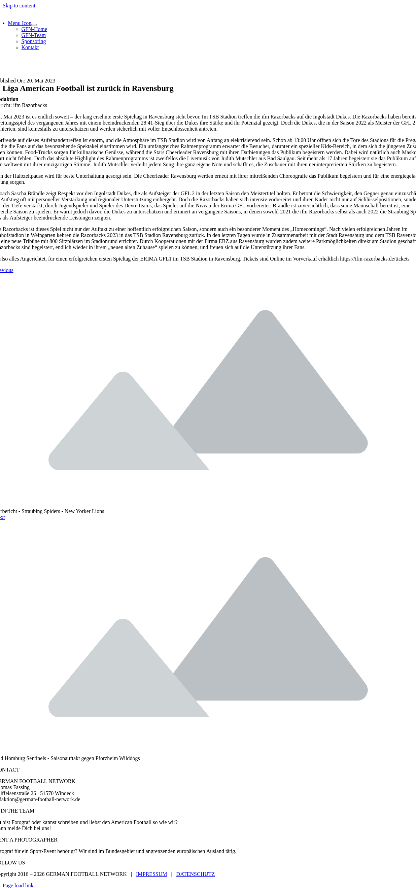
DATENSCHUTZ (195, 874)
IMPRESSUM (151, 874)
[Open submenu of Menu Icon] (34, 25)
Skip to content (19, 5)
